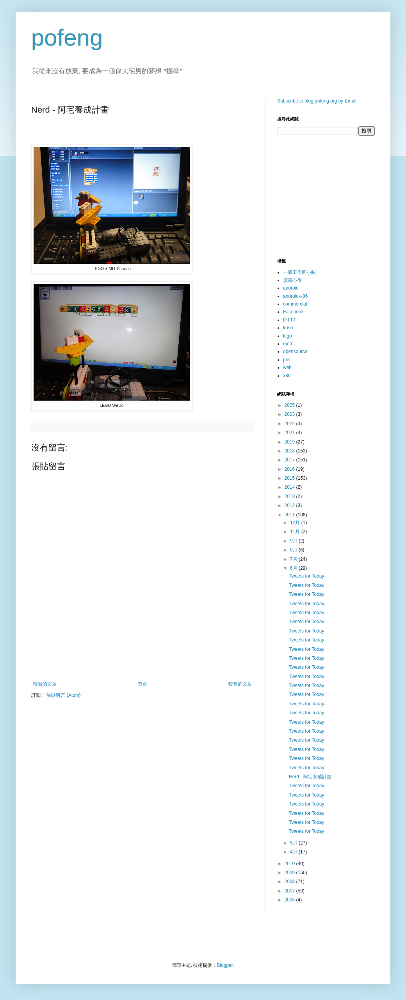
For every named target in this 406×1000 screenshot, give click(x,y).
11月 (295, 531)
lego (287, 336)
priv (286, 359)
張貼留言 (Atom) (63, 695)
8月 (294, 550)
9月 (294, 541)
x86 (286, 375)
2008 (290, 881)
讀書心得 (292, 280)
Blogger (225, 965)
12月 (295, 522)
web (287, 367)
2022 (290, 423)
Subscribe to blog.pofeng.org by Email (316, 101)
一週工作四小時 (299, 272)
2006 (290, 900)
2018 (290, 451)
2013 (290, 496)
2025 (290, 405)
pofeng (67, 38)
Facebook (293, 311)
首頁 (142, 684)
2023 (290, 414)
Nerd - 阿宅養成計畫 (310, 776)
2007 (290, 891)
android (291, 288)
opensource (295, 351)
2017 (290, 460)
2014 (290, 487)
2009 (290, 872)
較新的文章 (45, 684)
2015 (290, 478)
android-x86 (295, 296)
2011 (290, 515)
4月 (294, 852)
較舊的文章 (240, 684)
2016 (290, 469)
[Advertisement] (142, 659)
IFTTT (289, 320)
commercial (295, 304)
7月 (294, 559)
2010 (290, 863)
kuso (288, 327)
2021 (290, 432)
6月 (294, 568)
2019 (290, 442)
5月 (294, 843)
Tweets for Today (306, 576)
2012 (290, 505)
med (287, 343)
